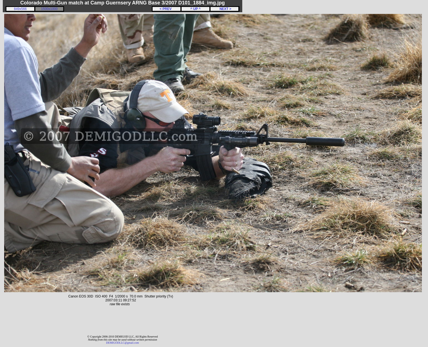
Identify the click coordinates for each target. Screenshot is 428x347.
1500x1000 (49, 9)
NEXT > (224, 9)
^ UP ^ (195, 9)
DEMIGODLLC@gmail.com (122, 342)
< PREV (166, 9)
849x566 (20, 9)
